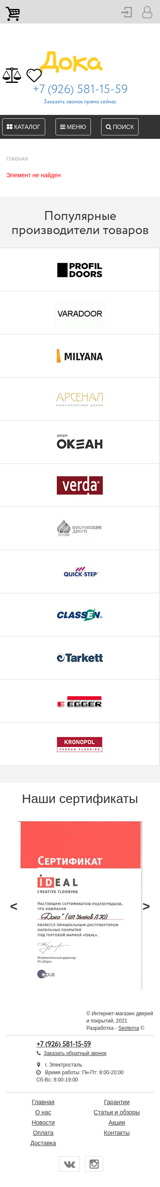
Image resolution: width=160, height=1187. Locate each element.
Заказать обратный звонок (75, 1053)
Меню (73, 126)
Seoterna (128, 1028)
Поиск (120, 126)
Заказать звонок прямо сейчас (80, 102)
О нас (43, 1112)
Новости (43, 1122)
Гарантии (117, 1102)
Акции (116, 1122)
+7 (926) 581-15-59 (80, 90)
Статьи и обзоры (117, 1112)
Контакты (117, 1132)
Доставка (43, 1143)
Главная (43, 1102)
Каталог (24, 126)
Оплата (43, 1132)
